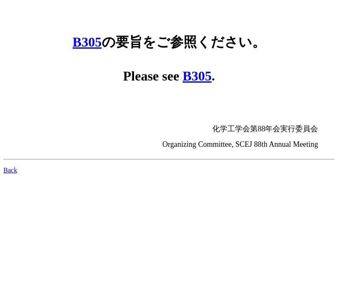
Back (10, 170)
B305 (86, 41)
